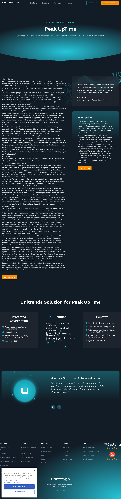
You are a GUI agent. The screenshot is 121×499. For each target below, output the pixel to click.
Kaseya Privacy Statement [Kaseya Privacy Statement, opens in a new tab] (12, 482)
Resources (58, 3)
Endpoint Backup (27, 457)
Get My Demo (9, 277)
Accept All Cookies (19, 486)
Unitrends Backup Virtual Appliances (57, 329)
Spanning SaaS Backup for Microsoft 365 (58, 334)
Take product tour (110, 3)
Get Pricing (92, 3)
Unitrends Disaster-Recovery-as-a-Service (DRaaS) (61, 339)
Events (43, 459)
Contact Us (66, 451)
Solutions (46, 3)
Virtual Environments (8, 461)
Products (34, 3)
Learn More (85, 168)
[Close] (35, 470)
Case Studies (46, 451)
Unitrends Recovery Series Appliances (58, 324)
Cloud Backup (26, 454)
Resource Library (47, 448)
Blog (43, 455)
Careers (65, 455)
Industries (3, 454)
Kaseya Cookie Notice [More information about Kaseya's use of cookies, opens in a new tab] (10, 480)
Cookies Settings (89, 455)
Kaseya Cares (67, 459)
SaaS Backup (25, 461)
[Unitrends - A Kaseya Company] (60, 479)
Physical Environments (8, 457)
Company (70, 3)
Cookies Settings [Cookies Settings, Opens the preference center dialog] (19, 491)
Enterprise (4, 465)
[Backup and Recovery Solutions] (10, 3)
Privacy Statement (89, 448)
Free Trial (65, 463)
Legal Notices (88, 459)
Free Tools (45, 463)
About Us (65, 448)
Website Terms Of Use (91, 451)
